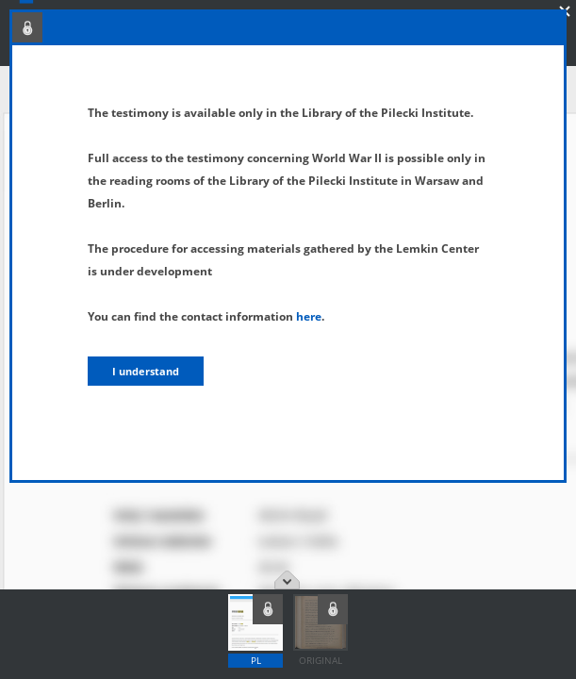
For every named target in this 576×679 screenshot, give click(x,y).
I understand (145, 371)
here (308, 316)
